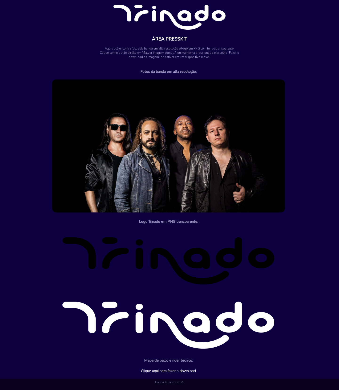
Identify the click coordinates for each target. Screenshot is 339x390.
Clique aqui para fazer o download (168, 370)
